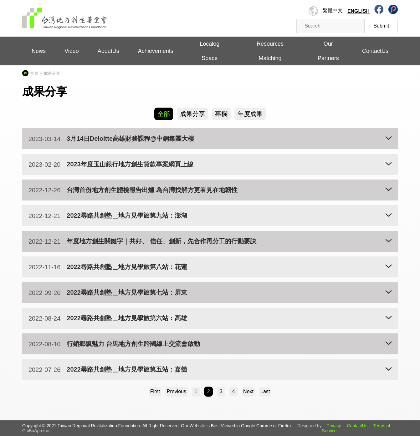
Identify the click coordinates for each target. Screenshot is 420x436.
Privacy (334, 425)
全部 (163, 113)
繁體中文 (333, 10)
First (155, 391)
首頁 (34, 73)
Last (265, 391)
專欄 (221, 113)
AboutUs (108, 51)
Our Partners (328, 51)
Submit (381, 25)
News (39, 51)
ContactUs (375, 51)
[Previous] (176, 391)
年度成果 (250, 113)
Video (71, 51)
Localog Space (209, 51)
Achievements (155, 51)
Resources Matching (270, 51)
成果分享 (192, 113)
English (358, 11)
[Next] (248, 391)
